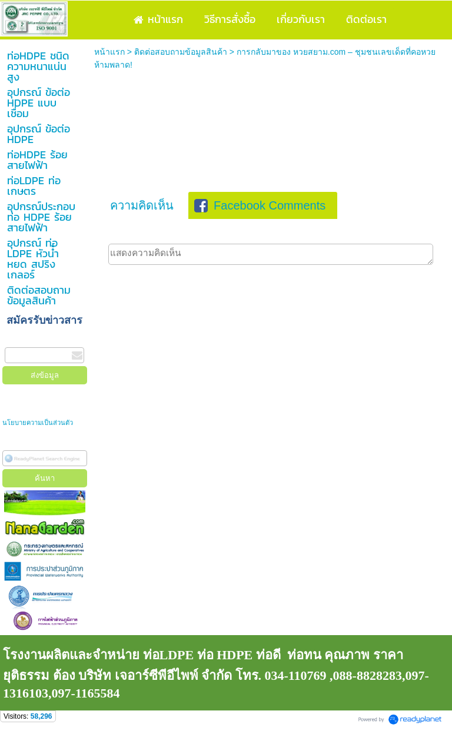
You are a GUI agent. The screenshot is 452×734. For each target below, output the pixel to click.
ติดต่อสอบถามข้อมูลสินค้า (180, 52)
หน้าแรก (109, 52)
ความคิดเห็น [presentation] (142, 205)
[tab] (142, 205)
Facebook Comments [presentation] (259, 205)
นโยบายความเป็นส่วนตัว (38, 422)
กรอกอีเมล (23, 341)
